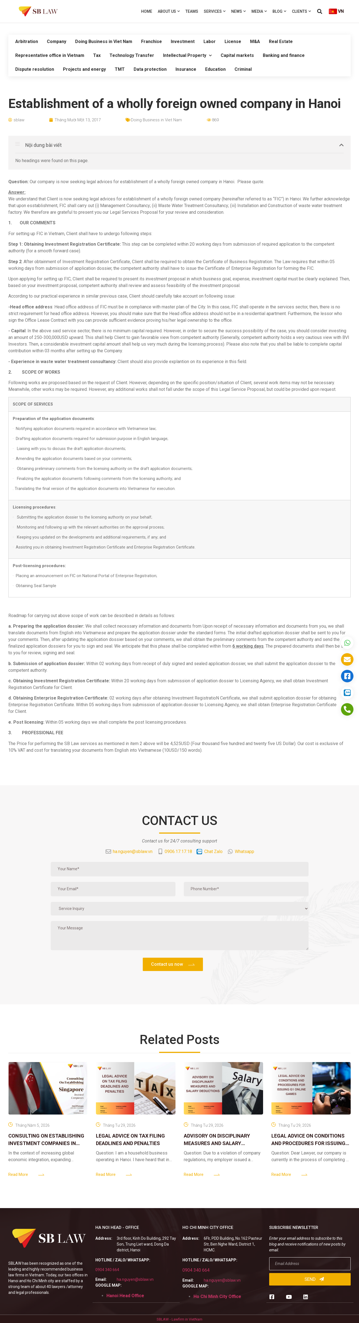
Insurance (185, 69)
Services (215, 11)
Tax (97, 55)
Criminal (243, 69)
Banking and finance (284, 55)
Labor (209, 41)
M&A (255, 41)
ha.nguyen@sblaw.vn (135, 1279)
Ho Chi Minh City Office (217, 1296)
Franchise (151, 41)
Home (146, 11)
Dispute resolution (34, 69)
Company (56, 41)
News (238, 11)
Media (259, 11)
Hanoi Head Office (125, 1295)
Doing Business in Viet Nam (103, 41)
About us (169, 11)
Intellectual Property (187, 55)
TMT (120, 69)
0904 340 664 (107, 1269)
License (233, 41)
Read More (18, 1174)
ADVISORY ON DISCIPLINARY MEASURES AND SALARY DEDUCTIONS (217, 1143)
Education (215, 69)
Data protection (150, 69)
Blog (279, 11)
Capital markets (237, 55)
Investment (183, 41)
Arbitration (26, 41)
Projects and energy (84, 69)
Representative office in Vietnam (49, 55)
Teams (191, 11)
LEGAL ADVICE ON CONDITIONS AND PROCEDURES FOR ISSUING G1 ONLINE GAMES (308, 1143)
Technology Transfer (132, 55)
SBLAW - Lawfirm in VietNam (179, 1319)
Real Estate (281, 41)
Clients (301, 11)
